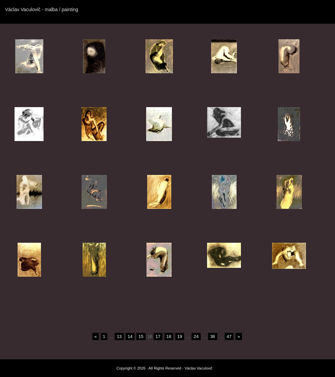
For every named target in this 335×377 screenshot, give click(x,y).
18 (168, 336)
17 (158, 336)
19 (179, 336)
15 (140, 336)
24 (196, 336)
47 (229, 336)
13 (119, 336)
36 (212, 336)
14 (130, 336)
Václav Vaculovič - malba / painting (41, 9)
